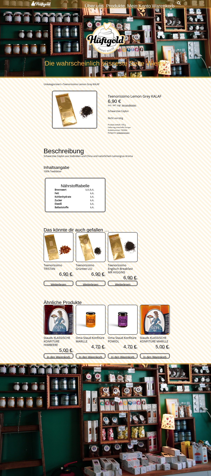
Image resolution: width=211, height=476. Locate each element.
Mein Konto (139, 5)
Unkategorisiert (52, 84)
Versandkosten (129, 105)
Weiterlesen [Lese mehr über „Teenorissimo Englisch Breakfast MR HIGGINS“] (122, 284)
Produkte (115, 5)
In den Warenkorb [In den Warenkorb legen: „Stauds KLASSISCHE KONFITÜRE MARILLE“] (154, 356)
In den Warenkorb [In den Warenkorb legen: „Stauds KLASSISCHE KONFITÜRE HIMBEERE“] (58, 356)
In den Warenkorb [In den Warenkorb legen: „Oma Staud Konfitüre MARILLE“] (90, 356)
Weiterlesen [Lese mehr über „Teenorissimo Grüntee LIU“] (90, 284)
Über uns (94, 5)
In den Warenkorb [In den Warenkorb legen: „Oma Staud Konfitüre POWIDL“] (122, 356)
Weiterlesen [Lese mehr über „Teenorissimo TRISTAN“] (58, 284)
